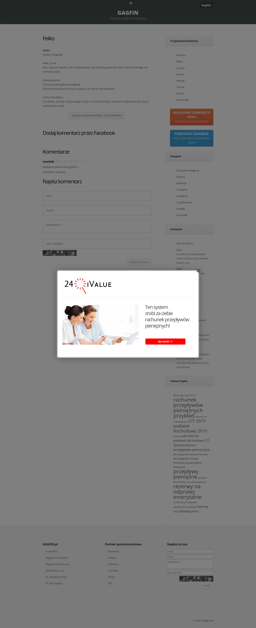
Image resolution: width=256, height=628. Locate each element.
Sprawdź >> (165, 341)
